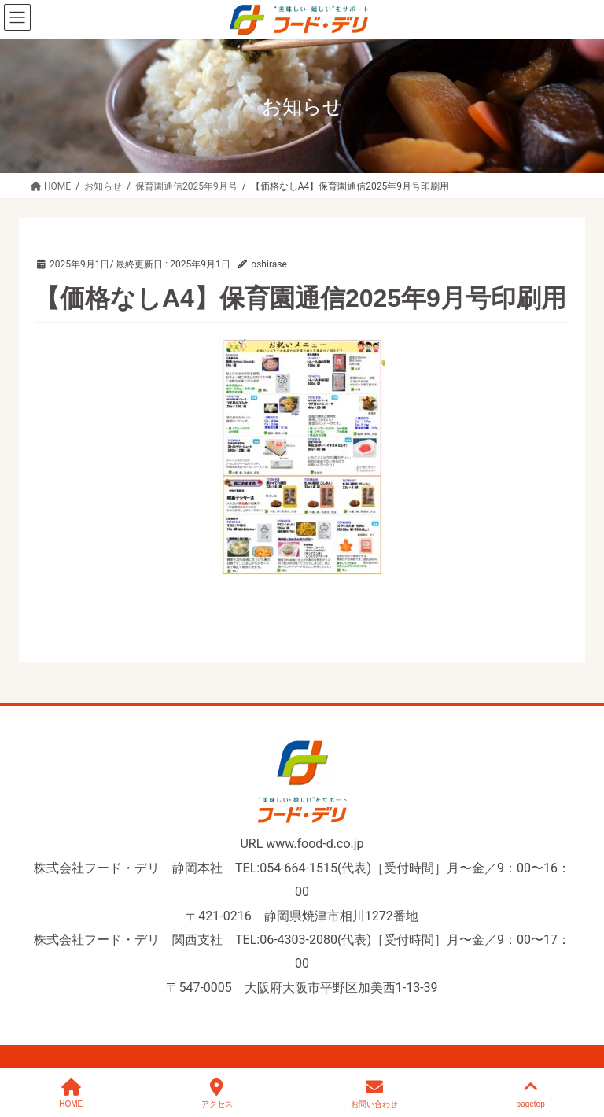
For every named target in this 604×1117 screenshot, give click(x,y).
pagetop (531, 1093)
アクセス (217, 1093)
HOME (71, 1093)
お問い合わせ (374, 1093)
